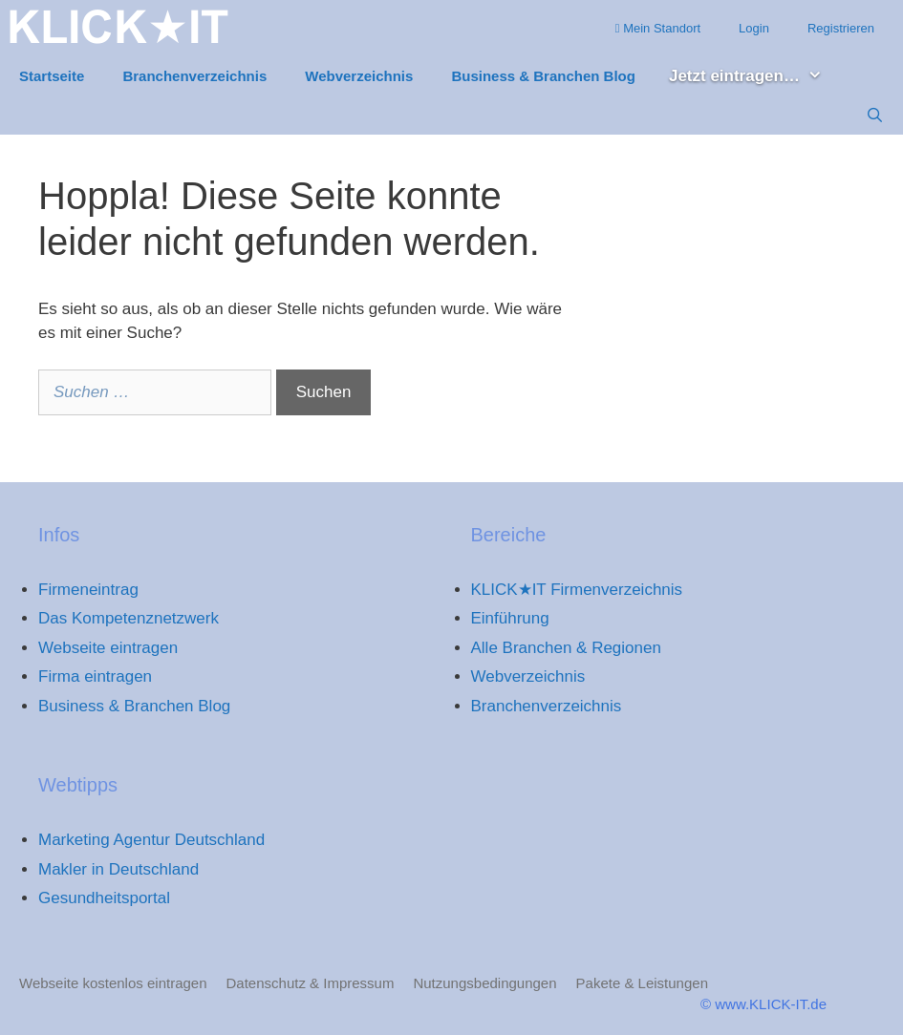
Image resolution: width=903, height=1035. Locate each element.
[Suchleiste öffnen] (875, 115)
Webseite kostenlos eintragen (113, 983)
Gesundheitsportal (104, 898)
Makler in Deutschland (118, 869)
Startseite (51, 76)
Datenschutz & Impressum (310, 983)
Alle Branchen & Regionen (566, 648)
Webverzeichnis (359, 76)
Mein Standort (657, 28)
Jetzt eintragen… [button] (755, 76)
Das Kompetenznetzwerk (128, 618)
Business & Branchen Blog (543, 76)
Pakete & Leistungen (642, 983)
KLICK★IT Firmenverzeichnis (577, 590)
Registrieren (840, 28)
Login (754, 28)
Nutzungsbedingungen (484, 983)
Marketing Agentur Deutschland (151, 840)
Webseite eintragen (108, 648)
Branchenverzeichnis (194, 76)
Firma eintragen (95, 676)
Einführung (510, 618)
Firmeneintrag (88, 590)
